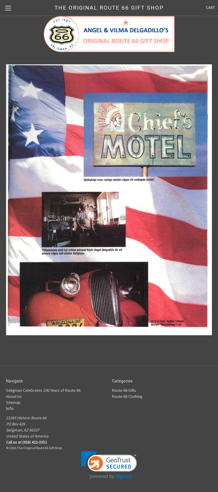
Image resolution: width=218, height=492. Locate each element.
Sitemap (13, 402)
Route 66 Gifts (124, 390)
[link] (109, 465)
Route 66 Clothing (127, 396)
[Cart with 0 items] (210, 8)
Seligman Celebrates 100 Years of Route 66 (43, 390)
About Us (14, 396)
